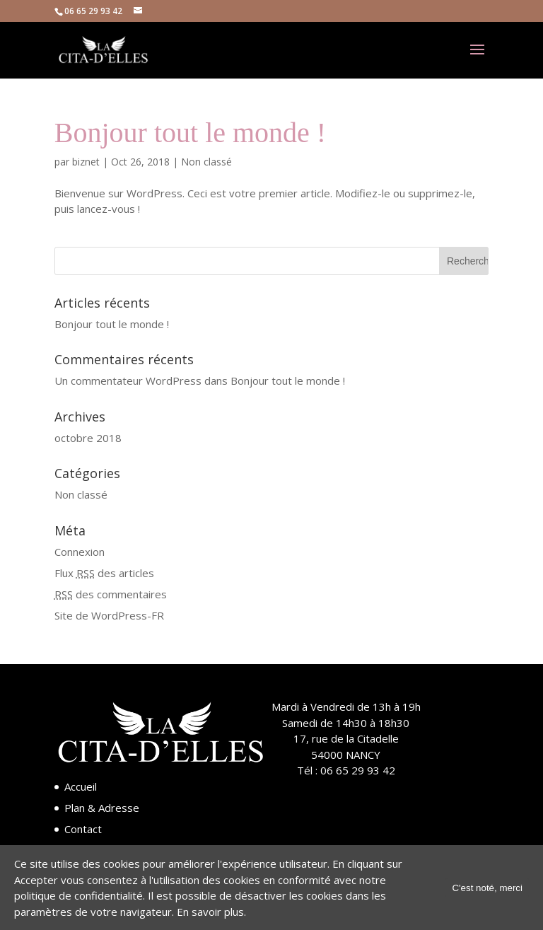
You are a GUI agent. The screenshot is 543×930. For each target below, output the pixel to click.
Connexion (79, 552)
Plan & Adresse (101, 808)
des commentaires (110, 594)
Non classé (206, 161)
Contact (83, 829)
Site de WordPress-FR (109, 615)
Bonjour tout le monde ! (190, 133)
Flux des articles (104, 573)
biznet (86, 161)
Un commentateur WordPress (128, 380)
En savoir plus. (211, 912)
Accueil (80, 786)
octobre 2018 (88, 438)
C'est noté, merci (487, 888)
